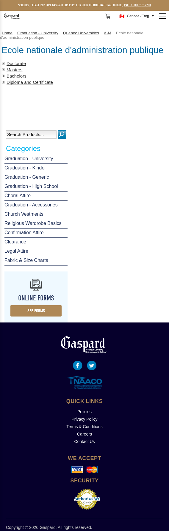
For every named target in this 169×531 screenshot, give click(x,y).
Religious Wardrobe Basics (32, 223)
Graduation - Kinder (25, 167)
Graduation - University (28, 158)
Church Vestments (23, 214)
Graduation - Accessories (31, 204)
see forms (36, 311)
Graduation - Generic (26, 177)
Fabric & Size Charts (26, 260)
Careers (84, 434)
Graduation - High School (31, 186)
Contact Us (84, 441)
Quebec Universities (81, 33)
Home (7, 33)
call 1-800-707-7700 (137, 5)
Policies (84, 411)
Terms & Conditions (84, 426)
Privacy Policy (84, 419)
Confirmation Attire (24, 232)
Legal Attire (16, 251)
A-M (107, 33)
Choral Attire (17, 195)
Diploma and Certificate (30, 82)
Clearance (15, 241)
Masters (14, 69)
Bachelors (16, 75)
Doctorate (16, 63)
